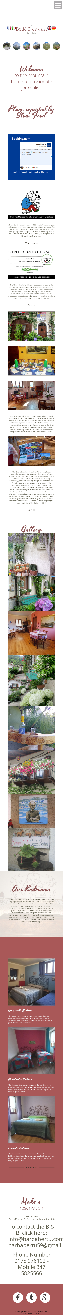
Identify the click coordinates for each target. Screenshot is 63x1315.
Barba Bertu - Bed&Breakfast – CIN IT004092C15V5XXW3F (35, 1313)
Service (31, 305)
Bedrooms (31, 1167)
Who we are (31, 243)
